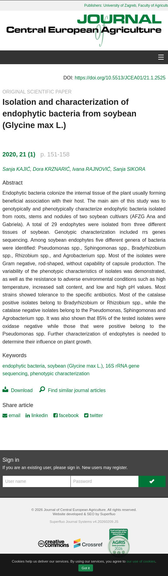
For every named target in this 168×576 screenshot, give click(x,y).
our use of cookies (141, 561)
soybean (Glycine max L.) (75, 366)
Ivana (91, 169)
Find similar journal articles (72, 390)
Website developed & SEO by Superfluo (84, 514)
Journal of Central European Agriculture (74, 510)
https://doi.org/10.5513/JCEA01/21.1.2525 (120, 77)
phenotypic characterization (60, 373)
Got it (86, 568)
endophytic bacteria (23, 366)
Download (17, 390)
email (11, 415)
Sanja (16, 169)
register (120, 467)
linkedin (37, 415)
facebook (66, 415)
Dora (51, 169)
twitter (93, 415)
